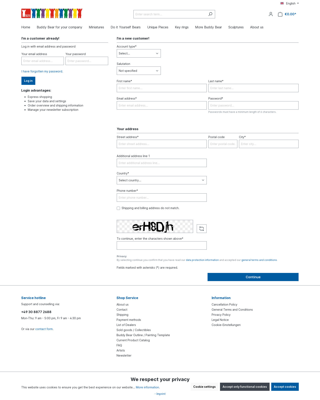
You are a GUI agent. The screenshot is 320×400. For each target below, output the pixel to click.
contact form (44, 329)
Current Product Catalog (133, 340)
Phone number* (127, 190)
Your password (76, 54)
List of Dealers (126, 325)
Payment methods (129, 319)
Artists (121, 350)
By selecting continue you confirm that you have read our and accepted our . (197, 259)
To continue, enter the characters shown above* (150, 238)
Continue (253, 277)
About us (123, 304)
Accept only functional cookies (245, 386)
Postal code (216, 137)
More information (147, 387)
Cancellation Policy (224, 304)
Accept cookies (285, 386)
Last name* (215, 81)
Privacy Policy (221, 314)
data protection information (202, 259)
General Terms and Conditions (232, 309)
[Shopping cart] (287, 14)
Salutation (123, 63)
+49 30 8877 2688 (36, 312)
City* (242, 137)
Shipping (122, 314)
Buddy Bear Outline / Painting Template (143, 335)
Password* (215, 98)
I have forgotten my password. (42, 71)
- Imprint (160, 394)
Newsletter (124, 355)
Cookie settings (204, 386)
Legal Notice (220, 319)
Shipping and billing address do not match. (150, 208)
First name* (124, 81)
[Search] (210, 14)
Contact (122, 309)
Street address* (128, 137)
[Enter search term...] (169, 14)
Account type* (127, 46)
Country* (123, 173)
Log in (28, 80)
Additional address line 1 (133, 156)
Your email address (34, 54)
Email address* (127, 98)
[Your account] (271, 14)
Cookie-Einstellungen (226, 325)
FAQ (119, 345)
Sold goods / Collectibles (134, 330)
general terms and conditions (259, 259)
